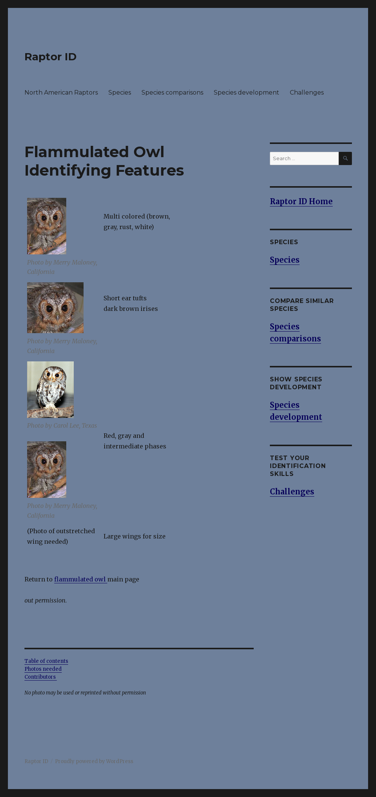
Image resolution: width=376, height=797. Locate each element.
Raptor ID (50, 56)
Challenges (307, 92)
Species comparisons (172, 92)
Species (119, 92)
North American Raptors (61, 92)
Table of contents (46, 661)
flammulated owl (80, 579)
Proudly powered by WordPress (94, 761)
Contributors (40, 677)
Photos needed (43, 669)
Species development (246, 92)
